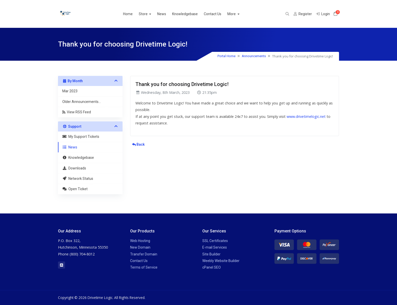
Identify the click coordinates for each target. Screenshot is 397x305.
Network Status (77, 179)
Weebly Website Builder (221, 261)
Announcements (254, 56)
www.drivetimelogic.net (306, 116)
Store (149, 14)
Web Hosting (140, 241)
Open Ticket (75, 189)
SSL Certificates (215, 241)
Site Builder (211, 254)
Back (138, 144)
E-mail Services (214, 247)
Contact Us (218, 14)
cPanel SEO (211, 267)
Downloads (74, 168)
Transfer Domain (143, 254)
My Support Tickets (80, 137)
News (167, 14)
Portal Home (226, 56)
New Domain (140, 247)
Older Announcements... (81, 102)
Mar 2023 (69, 91)
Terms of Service (143, 267)
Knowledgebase (191, 14)
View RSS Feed (76, 112)
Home (133, 14)
